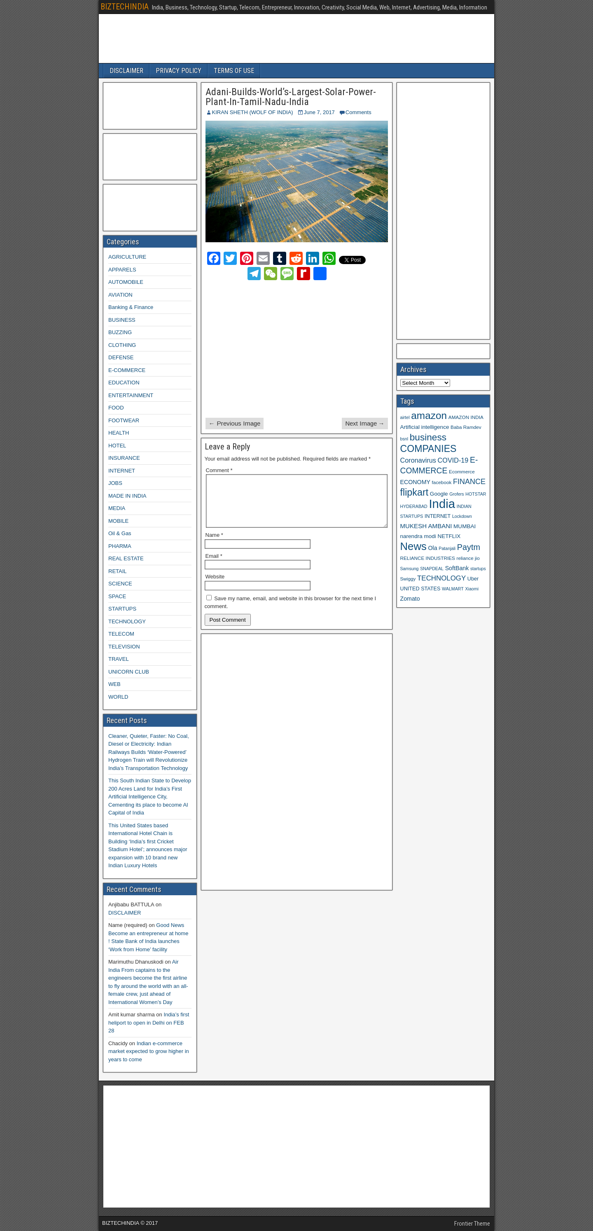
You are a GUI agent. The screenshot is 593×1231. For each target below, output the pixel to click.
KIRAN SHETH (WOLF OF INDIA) (252, 112)
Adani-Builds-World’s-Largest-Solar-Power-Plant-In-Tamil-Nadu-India (290, 97)
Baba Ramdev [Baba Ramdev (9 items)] (466, 427)
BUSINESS (121, 320)
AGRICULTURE (127, 257)
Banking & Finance (130, 307)
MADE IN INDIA (127, 496)
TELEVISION (124, 647)
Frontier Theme (472, 1223)
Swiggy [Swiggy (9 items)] (408, 578)
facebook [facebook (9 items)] (442, 482)
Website (215, 586)
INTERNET (121, 471)
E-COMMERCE (126, 370)
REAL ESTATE (126, 558)
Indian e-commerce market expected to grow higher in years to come (148, 1051)
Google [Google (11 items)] (439, 494)
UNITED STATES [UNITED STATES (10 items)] (420, 589)
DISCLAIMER (126, 71)
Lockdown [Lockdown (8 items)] (462, 516)
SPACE (117, 596)
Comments (358, 112)
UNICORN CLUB (128, 672)
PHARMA (119, 546)
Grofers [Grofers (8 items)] (456, 493)
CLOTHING (122, 345)
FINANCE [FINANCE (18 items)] (469, 481)
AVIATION (120, 295)
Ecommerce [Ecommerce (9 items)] (462, 471)
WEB (114, 684)
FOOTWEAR (123, 420)
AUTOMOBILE (125, 282)
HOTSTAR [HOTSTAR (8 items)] (475, 493)
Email (213, 566)
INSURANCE (124, 458)
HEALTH (118, 433)
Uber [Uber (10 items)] (473, 579)
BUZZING (120, 332)
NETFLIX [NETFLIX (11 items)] (448, 536)
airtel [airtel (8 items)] (405, 417)
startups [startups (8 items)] (478, 568)
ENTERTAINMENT (130, 395)
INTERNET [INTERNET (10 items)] (438, 516)
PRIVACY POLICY (178, 71)
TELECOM (121, 634)
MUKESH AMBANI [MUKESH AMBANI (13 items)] (426, 525)
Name (214, 545)
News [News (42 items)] (413, 546)
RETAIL (117, 571)
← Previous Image (234, 423)
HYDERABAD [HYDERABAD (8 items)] (413, 506)
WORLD (118, 697)
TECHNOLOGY (127, 621)
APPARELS (122, 270)
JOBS (115, 483)
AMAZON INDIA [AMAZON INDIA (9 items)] (465, 417)
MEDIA (116, 508)
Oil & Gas (119, 533)
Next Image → (365, 423)
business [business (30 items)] (428, 437)
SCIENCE (120, 583)
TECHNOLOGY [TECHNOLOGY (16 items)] (441, 578)
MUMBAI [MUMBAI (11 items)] (464, 526)
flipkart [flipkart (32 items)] (414, 492)
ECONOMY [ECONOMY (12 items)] (415, 482)
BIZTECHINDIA (124, 7)
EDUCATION (124, 382)
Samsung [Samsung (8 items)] (409, 568)
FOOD (116, 408)
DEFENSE (120, 357)
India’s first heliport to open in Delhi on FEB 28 (148, 1022)
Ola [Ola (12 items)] (432, 548)
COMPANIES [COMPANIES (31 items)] (428, 448)
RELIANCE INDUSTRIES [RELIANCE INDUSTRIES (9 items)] (427, 558)
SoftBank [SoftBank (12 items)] (457, 568)
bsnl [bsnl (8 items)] (404, 438)
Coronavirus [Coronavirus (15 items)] (418, 460)
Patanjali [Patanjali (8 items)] (447, 548)
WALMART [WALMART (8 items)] (453, 588)
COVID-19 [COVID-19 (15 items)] (453, 460)
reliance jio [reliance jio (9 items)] (468, 558)
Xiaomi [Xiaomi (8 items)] (472, 588)
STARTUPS (122, 609)
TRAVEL (118, 659)
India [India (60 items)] (442, 503)
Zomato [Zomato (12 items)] (410, 598)
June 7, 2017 (319, 112)
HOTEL (117, 445)
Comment (219, 470)
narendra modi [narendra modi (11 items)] (418, 536)
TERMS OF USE (234, 71)
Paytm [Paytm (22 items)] (468, 547)
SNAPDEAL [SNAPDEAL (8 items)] (432, 568)
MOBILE (118, 521)
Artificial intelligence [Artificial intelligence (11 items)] (424, 427)
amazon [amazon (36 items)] (429, 415)
